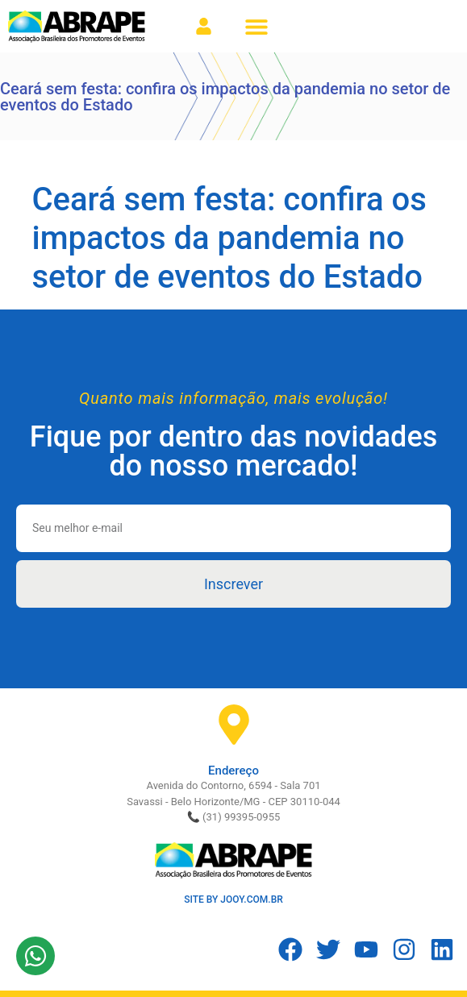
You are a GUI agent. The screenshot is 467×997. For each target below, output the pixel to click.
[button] (256, 26)
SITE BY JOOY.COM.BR (233, 899)
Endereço (233, 770)
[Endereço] (234, 724)
